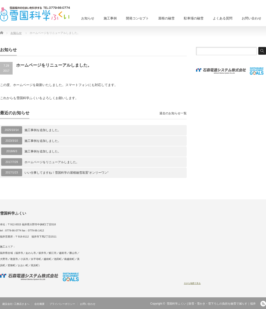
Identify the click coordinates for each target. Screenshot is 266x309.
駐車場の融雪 (193, 18)
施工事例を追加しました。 (42, 130)
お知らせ (87, 18)
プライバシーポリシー (62, 303)
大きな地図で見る (192, 283)
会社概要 (39, 303)
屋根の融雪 (166, 18)
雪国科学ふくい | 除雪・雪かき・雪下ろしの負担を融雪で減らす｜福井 (211, 303)
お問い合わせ (251, 18)
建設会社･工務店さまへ (15, 303)
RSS (263, 303)
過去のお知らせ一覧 (173, 113)
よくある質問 (222, 18)
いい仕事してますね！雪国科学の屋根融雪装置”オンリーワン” (68, 172)
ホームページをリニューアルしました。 (51, 162)
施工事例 (110, 18)
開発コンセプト (137, 18)
